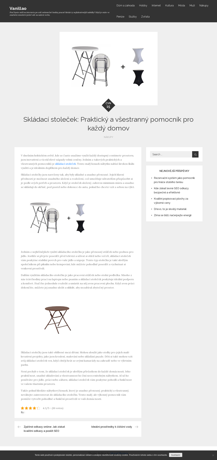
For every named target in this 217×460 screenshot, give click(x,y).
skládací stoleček (65, 163)
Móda (181, 5)
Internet (156, 5)
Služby (133, 16)
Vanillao (18, 8)
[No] (213, 455)
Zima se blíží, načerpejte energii (172, 215)
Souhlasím (175, 455)
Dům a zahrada (125, 5)
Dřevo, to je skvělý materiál (170, 209)
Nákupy (203, 5)
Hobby (143, 5)
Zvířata (145, 16)
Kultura (169, 5)
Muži (192, 5)
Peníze (120, 16)
